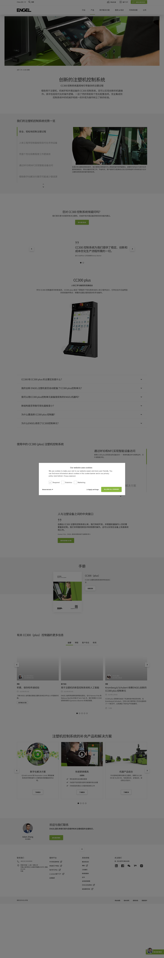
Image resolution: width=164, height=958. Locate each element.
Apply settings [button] (93, 489)
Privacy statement (70, 476)
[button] (47, 489)
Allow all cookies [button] (111, 489)
